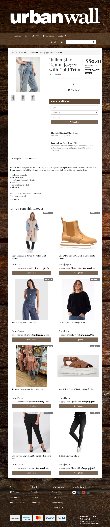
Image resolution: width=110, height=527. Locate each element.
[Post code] (74, 117)
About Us (35, 36)
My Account (14, 492)
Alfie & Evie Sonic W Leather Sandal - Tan (76, 389)
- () (54, 42)
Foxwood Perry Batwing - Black (72, 322)
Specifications (31, 159)
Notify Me (74, 90)
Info (98, 70)
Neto (97, 524)
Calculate (74, 122)
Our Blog (34, 497)
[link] (79, 492)
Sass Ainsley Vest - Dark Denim (25, 322)
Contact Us (62, 36)
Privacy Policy (57, 497)
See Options (31, 273)
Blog (26, 36)
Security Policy (57, 508)
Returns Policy (57, 502)
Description (16, 159)
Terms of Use (57, 492)
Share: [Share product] (56, 75)
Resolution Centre (17, 502)
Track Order (15, 497)
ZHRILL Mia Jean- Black (69, 456)
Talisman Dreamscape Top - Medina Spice (29, 389)
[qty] (74, 108)
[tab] (17, 158)
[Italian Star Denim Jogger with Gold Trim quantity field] (74, 84)
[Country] (74, 112)
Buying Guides (48, 36)
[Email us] (74, 492)
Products (17, 36)
